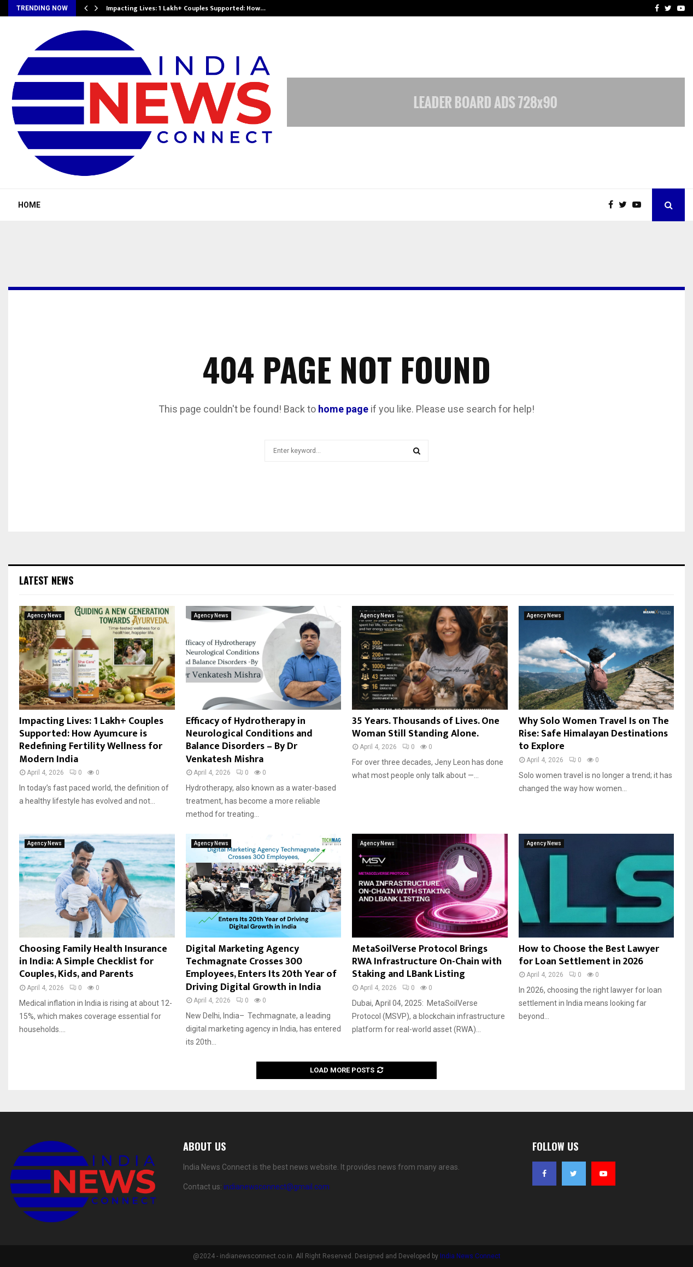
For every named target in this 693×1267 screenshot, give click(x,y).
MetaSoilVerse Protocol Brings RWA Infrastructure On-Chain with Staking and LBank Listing (427, 962)
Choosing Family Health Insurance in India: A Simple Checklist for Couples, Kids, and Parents (93, 962)
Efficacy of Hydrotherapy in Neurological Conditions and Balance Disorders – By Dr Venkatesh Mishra (249, 740)
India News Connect (470, 1256)
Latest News (46, 580)
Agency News (44, 615)
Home (29, 205)
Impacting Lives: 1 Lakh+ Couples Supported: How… (186, 8)
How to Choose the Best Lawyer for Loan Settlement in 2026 (589, 955)
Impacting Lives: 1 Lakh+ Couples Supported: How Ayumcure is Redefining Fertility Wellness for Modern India (91, 740)
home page (343, 409)
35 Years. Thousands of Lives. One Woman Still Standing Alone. (426, 727)
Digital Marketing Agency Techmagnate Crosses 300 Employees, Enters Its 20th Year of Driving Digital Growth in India (261, 968)
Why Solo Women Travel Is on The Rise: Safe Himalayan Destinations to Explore (594, 734)
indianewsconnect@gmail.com (277, 1186)
